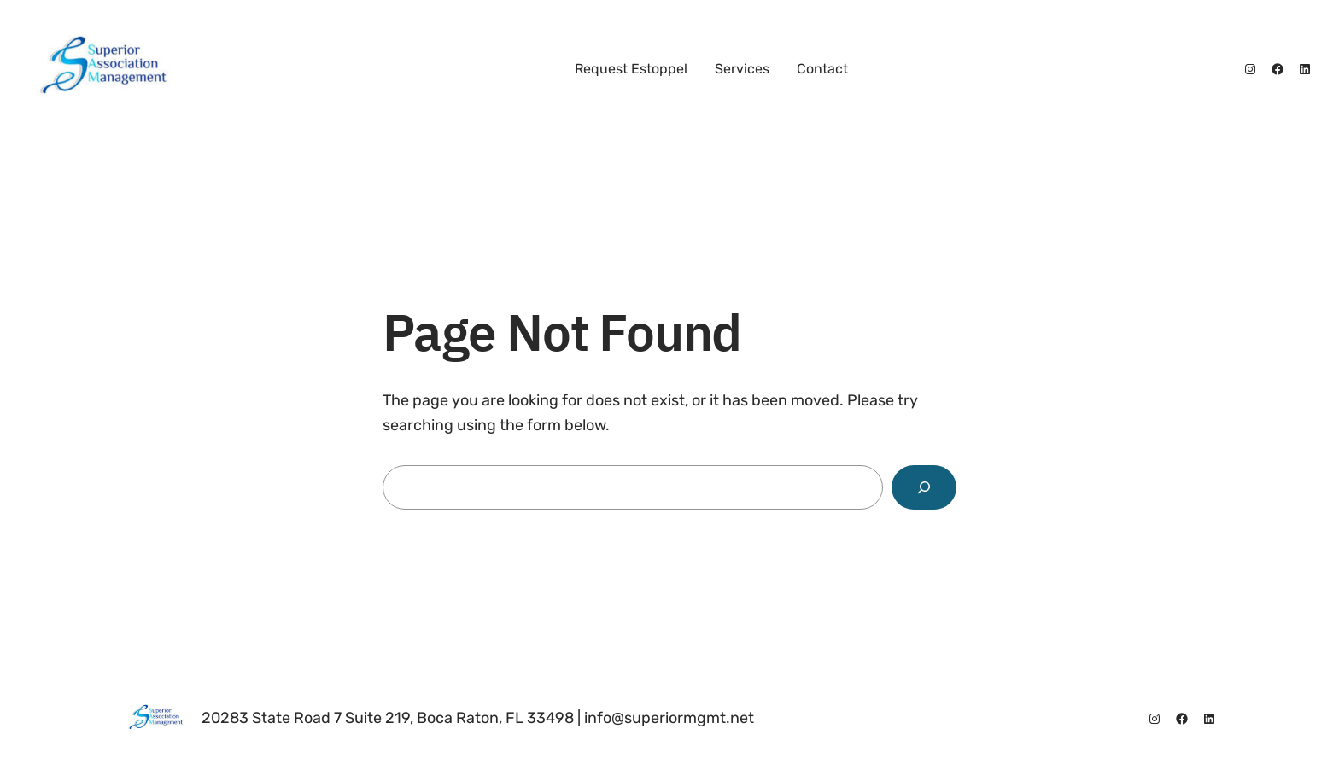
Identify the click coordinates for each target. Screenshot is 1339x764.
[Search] (924, 487)
